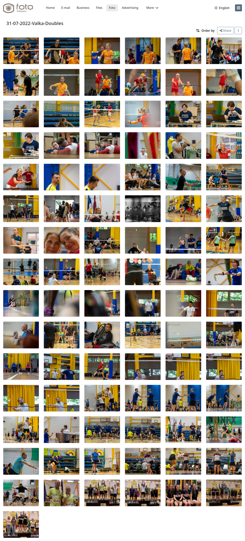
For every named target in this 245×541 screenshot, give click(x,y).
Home (50, 8)
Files (99, 8)
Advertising (130, 8)
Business (83, 8)
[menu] (238, 7)
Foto (112, 8)
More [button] (152, 8)
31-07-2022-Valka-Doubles (34, 23)
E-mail (65, 8)
